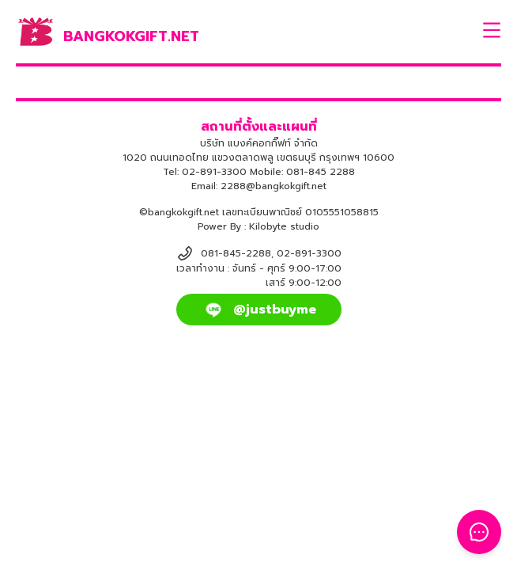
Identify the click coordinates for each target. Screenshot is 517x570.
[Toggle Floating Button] (479, 532)
